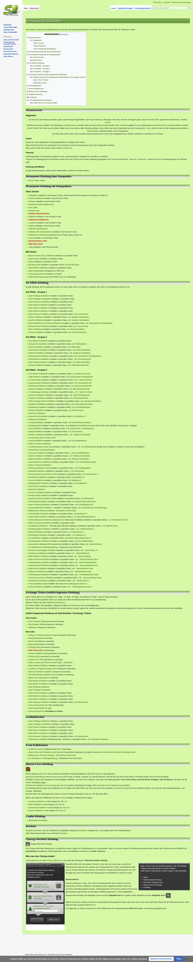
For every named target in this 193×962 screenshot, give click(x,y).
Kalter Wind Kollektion (38, 517)
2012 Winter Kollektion (38, 268)
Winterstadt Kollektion (38, 502)
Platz (117, 125)
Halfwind (32, 217)
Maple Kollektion (36, 459)
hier (128, 287)
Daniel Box (76, 347)
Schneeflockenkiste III (86, 517)
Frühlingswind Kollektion (39, 575)
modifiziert (71, 171)
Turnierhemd (34, 438)
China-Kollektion (36, 198)
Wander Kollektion (36, 435)
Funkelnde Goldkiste (99, 739)
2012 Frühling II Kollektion (40, 299)
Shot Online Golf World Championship (119, 752)
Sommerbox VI (91, 550)
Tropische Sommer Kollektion (41, 578)
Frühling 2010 (34, 647)
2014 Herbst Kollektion (38, 362)
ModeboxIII (89, 498)
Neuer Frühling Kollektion (39, 505)
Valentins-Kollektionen (38, 229)
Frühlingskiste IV (87, 529)
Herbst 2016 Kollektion (38, 416)
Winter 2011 (34, 678)
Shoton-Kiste (77, 410)
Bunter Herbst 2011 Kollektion (41, 256)
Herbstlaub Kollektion (38, 535)
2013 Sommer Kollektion (39, 314)
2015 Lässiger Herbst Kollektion (42, 401)
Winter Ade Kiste (83, 374)
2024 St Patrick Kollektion (39, 559)
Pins (70, 148)
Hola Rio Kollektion (37, 413)
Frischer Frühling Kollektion (40, 492)
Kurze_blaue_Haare (37, 180)
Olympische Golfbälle (38, 739)
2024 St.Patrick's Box (89, 559)
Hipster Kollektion (36, 456)
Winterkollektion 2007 (38, 241)
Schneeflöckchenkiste (83, 404)
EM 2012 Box (73, 265)
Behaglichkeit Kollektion (39, 483)
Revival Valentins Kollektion (40, 672)
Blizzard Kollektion (37, 353)
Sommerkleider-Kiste (89, 565)
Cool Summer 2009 (37, 621)
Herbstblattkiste (83, 553)
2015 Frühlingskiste (81, 395)
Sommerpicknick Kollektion (40, 508)
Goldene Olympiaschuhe (39, 214)
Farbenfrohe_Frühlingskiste (82, 428)
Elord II (32, 641)
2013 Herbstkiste (83, 350)
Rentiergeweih (35, 426)
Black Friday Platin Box (86, 502)
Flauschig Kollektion (37, 386)
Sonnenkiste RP (84, 359)
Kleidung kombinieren (56, 602)
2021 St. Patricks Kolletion (40, 523)
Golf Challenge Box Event (74, 584)
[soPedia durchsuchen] (171, 8)
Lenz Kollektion (35, 428)
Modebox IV (82, 514)
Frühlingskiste (84, 468)
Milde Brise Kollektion (38, 568)
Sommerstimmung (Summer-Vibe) (43, 474)
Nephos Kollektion (36, 389)
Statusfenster (93, 131)
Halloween (33, 627)
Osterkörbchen (95, 544)
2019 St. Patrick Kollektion (40, 465)
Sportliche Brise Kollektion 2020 (42, 498)
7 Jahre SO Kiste (85, 380)
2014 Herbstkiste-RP (83, 386)
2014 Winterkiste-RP (80, 365)
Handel (105, 125)
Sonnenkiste (82, 326)
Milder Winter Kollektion (39, 556)
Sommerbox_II (92, 474)
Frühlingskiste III (86, 505)
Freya (92, 600)
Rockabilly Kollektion (38, 477)
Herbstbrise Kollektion (38, 581)
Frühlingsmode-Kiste (81, 587)
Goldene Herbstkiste (80, 317)
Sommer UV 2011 (36, 660)
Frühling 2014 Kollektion (39, 356)
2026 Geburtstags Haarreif (40, 277)
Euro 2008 (33, 207)
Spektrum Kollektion (37, 404)
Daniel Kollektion (36, 347)
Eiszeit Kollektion (36, 480)
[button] (161, 959)
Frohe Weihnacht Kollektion (40, 520)
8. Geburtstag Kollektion (39, 380)
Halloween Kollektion (38, 419)
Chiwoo (32, 201)
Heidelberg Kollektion (38, 407)
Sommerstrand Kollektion (39, 565)
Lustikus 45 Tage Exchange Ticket (43, 669)
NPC (157, 120)
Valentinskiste (112, 526)
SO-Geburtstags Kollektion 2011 (42, 675)
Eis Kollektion (34, 538)
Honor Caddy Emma (113, 785)
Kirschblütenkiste (82, 407)
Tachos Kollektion (36, 332)
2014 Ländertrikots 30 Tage (40, 708)
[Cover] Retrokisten (37, 777)
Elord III (32, 644)
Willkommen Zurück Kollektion (42, 511)
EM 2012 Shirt (34, 265)
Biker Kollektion (35, 329)
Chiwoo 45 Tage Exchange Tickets (43, 635)
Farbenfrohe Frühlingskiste (100, 323)
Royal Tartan (34, 259)
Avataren (84, 830)
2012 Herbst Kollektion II (39, 308)
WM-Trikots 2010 (36, 244)
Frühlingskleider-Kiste (88, 575)
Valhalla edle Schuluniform (40, 232)
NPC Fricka (48, 860)
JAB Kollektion (35, 377)
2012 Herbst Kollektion (38, 305)
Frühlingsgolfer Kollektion (40, 529)
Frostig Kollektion (36, 422)
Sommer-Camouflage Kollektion (42, 550)
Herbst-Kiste (82, 581)
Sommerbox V (78, 532)
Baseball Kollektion (37, 471)
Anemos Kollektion (37, 395)
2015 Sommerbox (80, 398)
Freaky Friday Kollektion (39, 495)
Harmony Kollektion (37, 453)
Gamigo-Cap (34, 211)
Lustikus (32, 223)
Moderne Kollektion (37, 489)
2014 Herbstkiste (78, 329)
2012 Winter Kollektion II (39, 684)
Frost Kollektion (35, 584)
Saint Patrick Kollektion (39, 486)
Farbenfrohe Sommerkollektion (42, 450)
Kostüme (63, 833)
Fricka (107, 122)
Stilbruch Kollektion (37, 571)
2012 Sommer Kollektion (39, 302)
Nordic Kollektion (36, 320)
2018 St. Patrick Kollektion (40, 444)
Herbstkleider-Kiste (85, 568)
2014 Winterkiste (79, 332)
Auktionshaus (70, 125)
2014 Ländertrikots (37, 271)
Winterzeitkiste (84, 556)
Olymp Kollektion (36, 365)
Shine (31, 262)
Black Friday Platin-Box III (80, 538)
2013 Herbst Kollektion (38, 350)
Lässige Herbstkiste (92, 401)
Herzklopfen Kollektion (38, 526)
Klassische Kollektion (38, 344)
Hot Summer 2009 (36, 624)
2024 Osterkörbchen (88, 562)
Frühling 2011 (34, 656)
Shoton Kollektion (36, 410)
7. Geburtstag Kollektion (39, 392)
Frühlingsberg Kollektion (39, 562)
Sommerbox (83, 314)
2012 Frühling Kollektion (39, 296)
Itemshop (161, 125)
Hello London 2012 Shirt (39, 662)
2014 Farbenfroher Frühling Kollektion (45, 323)
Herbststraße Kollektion (39, 514)
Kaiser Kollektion (36, 317)
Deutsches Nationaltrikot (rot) (41, 204)
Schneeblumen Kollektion (39, 462)
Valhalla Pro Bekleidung (39, 235)
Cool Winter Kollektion (38, 374)
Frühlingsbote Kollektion (39, 541)
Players (32, 226)
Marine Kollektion (36, 532)
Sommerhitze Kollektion (39, 359)
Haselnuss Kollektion (38, 553)
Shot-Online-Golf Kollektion (40, 752)
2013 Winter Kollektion (38, 341)
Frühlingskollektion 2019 (39, 468)
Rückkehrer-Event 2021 (66, 511)
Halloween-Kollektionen (39, 220)
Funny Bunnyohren (37, 274)
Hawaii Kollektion (36, 432)
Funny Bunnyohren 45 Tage (40, 705)
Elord (31, 638)
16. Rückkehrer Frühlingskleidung (43, 547)
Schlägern (132, 120)
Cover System (50, 785)
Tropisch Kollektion (37, 398)
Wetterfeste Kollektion (38, 820)
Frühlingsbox (81, 344)
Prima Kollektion (36, 587)
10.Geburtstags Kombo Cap (40, 447)
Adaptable (33, 195)
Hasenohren (34, 544)
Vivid (31, 238)
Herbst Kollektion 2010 (38, 653)
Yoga (31, 247)
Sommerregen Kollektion (39, 383)
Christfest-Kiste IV (119, 520)
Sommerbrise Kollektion (39, 326)
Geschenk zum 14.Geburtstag (94, 508)
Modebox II (80, 416)
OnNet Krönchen (36, 749)
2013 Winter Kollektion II (39, 311)
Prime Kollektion (36, 441)
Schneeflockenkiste (87, 462)
